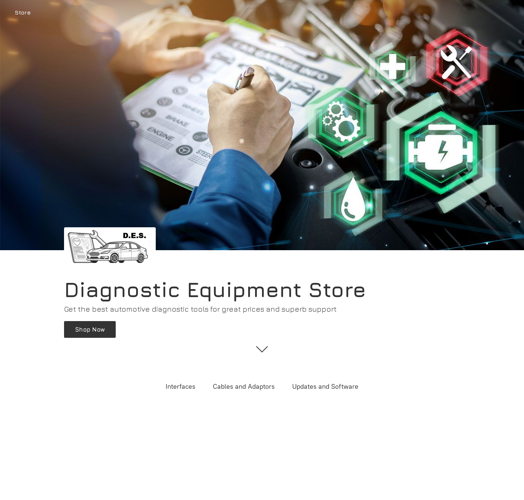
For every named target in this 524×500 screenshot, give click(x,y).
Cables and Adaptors (244, 387)
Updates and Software (325, 387)
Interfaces (180, 387)
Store (23, 12)
